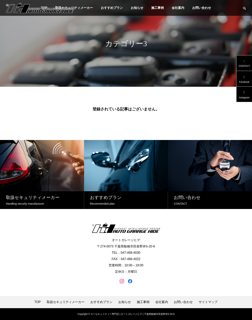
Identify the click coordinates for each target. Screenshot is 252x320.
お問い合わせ (201, 7)
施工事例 (157, 7)
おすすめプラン (112, 7)
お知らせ (137, 7)
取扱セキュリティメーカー (65, 302)
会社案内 (178, 7)
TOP (37, 302)
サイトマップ (208, 302)
